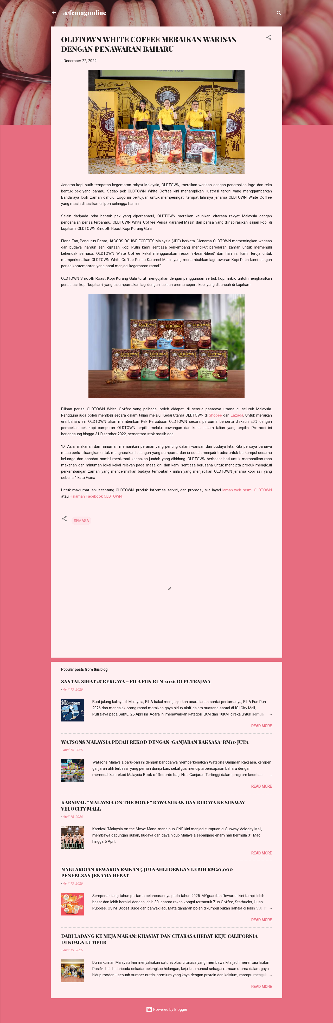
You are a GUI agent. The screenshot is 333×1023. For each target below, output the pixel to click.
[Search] (279, 14)
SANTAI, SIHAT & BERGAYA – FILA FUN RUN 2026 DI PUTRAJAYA (135, 681)
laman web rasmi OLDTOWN (247, 490)
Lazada (237, 415)
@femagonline (84, 12)
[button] (269, 38)
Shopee (215, 415)
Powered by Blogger (166, 1009)
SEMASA (81, 520)
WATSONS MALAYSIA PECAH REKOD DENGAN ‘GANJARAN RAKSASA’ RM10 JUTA (154, 742)
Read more (261, 726)
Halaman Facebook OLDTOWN (96, 496)
